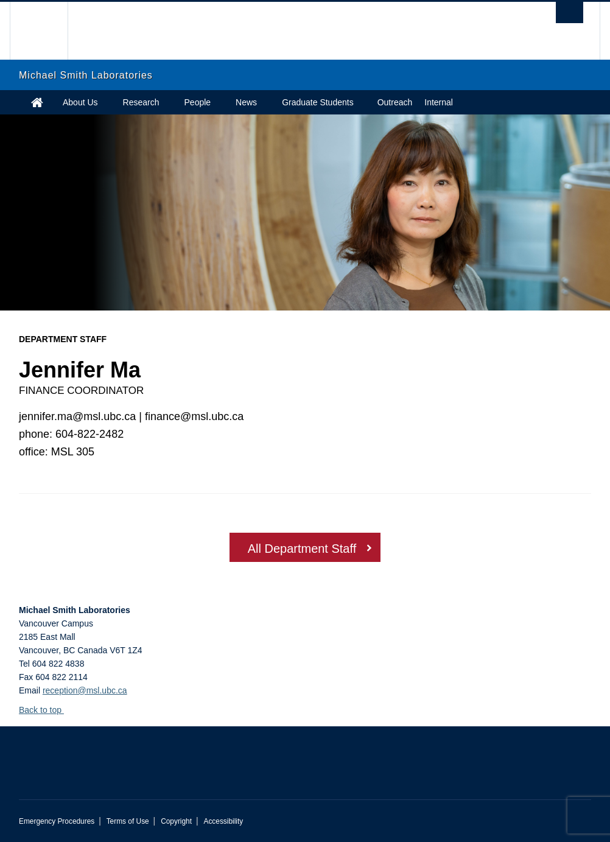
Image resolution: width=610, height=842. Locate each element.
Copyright (176, 821)
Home (37, 102)
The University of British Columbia (48, 31)
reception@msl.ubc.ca (85, 690)
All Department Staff (302, 548)
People (197, 102)
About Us (80, 102)
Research (141, 102)
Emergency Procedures (56, 821)
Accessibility (223, 821)
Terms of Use (128, 821)
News (246, 102)
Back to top (46, 710)
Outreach (395, 102)
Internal (438, 102)
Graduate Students (318, 102)
